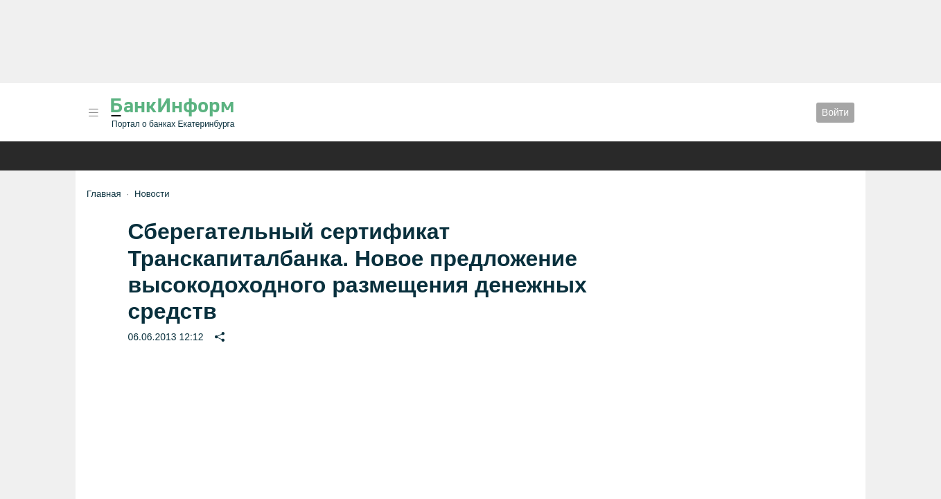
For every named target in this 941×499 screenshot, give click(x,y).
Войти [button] (835, 112)
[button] (93, 112)
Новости (151, 194)
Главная (104, 194)
